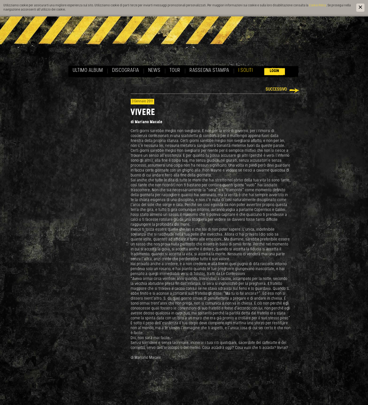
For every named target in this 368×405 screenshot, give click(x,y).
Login (274, 71)
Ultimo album (88, 70)
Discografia (125, 70)
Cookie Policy (317, 5)
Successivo (276, 89)
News (154, 70)
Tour (175, 70)
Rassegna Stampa (209, 70)
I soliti (245, 70)
